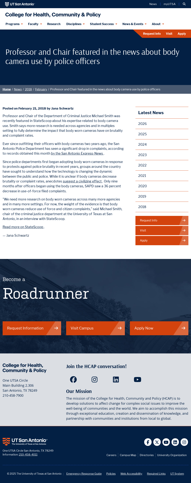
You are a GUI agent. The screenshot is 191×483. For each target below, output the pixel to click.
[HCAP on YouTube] (138, 380)
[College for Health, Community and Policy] (52, 13)
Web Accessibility (131, 473)
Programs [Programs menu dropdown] (13, 24)
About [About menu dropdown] (156, 24)
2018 (28, 89)
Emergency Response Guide (84, 473)
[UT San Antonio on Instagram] (184, 442)
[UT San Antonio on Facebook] (148, 442)
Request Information (33, 328)
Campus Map (128, 455)
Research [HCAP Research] (53, 24)
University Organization (172, 455)
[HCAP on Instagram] (95, 380)
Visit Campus (96, 328)
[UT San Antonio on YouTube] (166, 442)
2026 (142, 124)
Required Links (156, 473)
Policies (111, 473)
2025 (142, 134)
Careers (111, 455)
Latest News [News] (151, 112)
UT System (177, 473)
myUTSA (170, 4)
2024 (142, 144)
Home (7, 89)
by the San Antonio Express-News (77, 153)
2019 (142, 196)
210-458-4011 (28, 454)
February (41, 89)
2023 (142, 155)
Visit (169, 33)
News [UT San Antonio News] (153, 4)
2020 (142, 186)
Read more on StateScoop (23, 227)
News (18, 89)
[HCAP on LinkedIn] (117, 380)
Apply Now (160, 328)
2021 (142, 176)
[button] (184, 4)
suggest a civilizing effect (82, 181)
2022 (142, 165)
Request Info (152, 33)
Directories (147, 455)
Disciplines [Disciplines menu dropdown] (73, 24)
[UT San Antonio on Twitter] (157, 442)
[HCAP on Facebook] (74, 380)
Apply (182, 33)
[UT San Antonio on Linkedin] (175, 442)
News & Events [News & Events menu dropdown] (132, 24)
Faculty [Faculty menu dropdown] (33, 24)
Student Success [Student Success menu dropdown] (102, 24)
